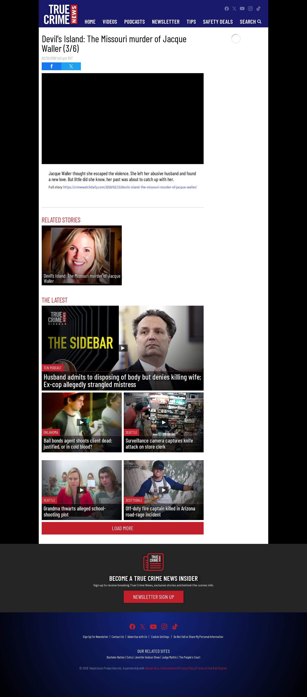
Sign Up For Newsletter (95, 637)
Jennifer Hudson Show (147, 657)
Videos (110, 21)
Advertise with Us (137, 637)
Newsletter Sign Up (153, 596)
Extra (130, 657)
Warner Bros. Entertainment (161, 668)
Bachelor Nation (116, 657)
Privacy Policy (187, 668)
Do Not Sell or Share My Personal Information (198, 637)
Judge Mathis (169, 657)
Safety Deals (218, 21)
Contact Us (118, 637)
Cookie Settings (160, 637)
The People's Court (189, 657)
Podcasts (134, 21)
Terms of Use (204, 668)
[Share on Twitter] (71, 66)
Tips (191, 21)
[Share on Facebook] (51, 66)
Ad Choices (220, 668)
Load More (122, 528)
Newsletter (166, 21)
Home (90, 21)
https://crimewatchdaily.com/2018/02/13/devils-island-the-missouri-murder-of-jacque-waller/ (130, 187)
